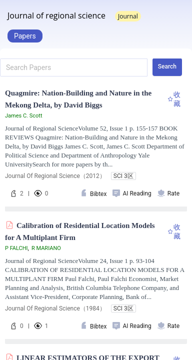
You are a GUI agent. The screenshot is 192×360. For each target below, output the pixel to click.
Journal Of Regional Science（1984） (55, 308)
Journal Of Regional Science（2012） (55, 176)
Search (167, 66)
